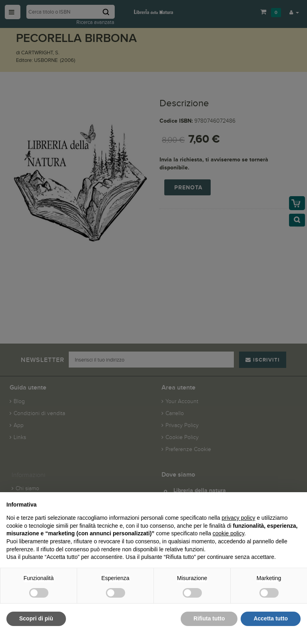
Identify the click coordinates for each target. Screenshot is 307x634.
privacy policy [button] (238, 518)
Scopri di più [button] (36, 618)
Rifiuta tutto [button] (209, 618)
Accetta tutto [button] (270, 618)
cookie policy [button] (228, 533)
